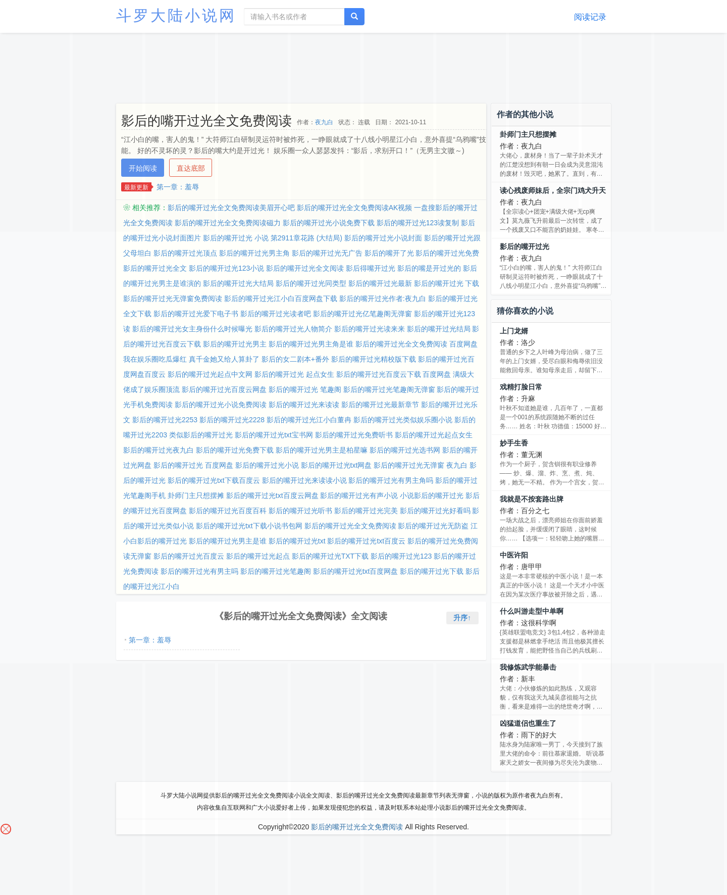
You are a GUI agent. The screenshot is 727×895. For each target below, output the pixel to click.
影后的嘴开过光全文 (155, 268)
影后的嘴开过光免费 (447, 253)
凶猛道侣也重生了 (528, 723)
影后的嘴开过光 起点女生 (294, 374)
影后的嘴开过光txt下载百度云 (214, 480)
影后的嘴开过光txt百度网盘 (355, 571)
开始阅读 (143, 168)
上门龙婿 (514, 331)
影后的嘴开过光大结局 (238, 283)
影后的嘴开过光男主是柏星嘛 (322, 450)
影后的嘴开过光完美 (366, 511)
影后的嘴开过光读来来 (369, 329)
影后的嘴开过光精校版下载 (373, 359)
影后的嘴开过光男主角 (254, 253)
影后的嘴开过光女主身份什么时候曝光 (192, 329)
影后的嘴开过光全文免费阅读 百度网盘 (416, 344)
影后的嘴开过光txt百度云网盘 (272, 495)
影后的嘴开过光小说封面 (383, 238)
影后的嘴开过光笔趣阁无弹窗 (389, 389)
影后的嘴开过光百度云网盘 (224, 389)
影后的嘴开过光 (524, 246)
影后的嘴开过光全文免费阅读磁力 (228, 223)
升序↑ (462, 618)
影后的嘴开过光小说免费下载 (329, 223)
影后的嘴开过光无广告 (327, 253)
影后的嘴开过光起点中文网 (210, 374)
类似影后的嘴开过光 (201, 435)
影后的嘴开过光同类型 (311, 283)
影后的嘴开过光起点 (258, 556)
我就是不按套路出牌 (531, 499)
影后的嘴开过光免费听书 (354, 435)
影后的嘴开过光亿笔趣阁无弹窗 (362, 314)
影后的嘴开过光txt (297, 541)
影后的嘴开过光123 (401, 556)
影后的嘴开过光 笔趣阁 (305, 389)
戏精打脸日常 (521, 387)
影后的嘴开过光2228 (232, 420)
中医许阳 (514, 555)
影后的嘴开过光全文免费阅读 (350, 526)
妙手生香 (514, 443)
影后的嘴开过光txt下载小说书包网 (249, 526)
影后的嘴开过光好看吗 (435, 511)
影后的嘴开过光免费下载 (235, 450)
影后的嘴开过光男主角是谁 (311, 344)
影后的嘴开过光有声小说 (359, 495)
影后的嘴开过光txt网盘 (336, 465)
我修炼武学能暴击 (528, 667)
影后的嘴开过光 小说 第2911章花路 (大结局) (272, 238)
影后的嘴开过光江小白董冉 (309, 420)
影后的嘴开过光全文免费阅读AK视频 (354, 208)
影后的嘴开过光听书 (300, 511)
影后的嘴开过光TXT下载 (330, 556)
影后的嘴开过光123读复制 (418, 223)
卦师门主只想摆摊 (196, 495)
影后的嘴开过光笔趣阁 (275, 571)
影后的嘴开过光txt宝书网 (274, 435)
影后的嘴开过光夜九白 (158, 450)
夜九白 (324, 122)
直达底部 (191, 168)
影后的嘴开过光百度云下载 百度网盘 (393, 374)
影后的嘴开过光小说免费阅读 (221, 405)
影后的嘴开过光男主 (235, 344)
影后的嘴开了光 (389, 253)
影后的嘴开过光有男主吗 (199, 571)
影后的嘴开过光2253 (164, 420)
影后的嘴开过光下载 (431, 571)
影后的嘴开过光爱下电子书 (195, 314)
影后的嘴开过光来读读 (304, 405)
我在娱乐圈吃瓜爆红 (155, 359)
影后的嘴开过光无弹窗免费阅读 (172, 298)
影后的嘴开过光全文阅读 (305, 268)
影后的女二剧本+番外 (295, 359)
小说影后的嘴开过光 (431, 495)
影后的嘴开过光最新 (380, 283)
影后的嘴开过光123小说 (226, 268)
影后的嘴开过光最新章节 (380, 405)
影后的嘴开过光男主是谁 (228, 541)
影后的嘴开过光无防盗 (433, 526)
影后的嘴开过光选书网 (405, 450)
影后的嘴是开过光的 (429, 268)
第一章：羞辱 (178, 187)
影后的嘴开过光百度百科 (228, 511)
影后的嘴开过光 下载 (447, 283)
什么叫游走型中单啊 (531, 611)
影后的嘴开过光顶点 (185, 253)
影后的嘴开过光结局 (439, 329)
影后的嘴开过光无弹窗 (409, 465)
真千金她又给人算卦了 (224, 359)
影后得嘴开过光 (370, 268)
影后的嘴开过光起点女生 (434, 435)
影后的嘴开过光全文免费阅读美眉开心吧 (231, 208)
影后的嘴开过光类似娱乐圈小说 (402, 420)
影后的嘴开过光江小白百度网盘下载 (280, 298)
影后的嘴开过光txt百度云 (366, 541)
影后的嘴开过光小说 (267, 465)
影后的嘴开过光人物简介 (293, 329)
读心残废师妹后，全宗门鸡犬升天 (553, 190)
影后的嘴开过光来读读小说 (304, 480)
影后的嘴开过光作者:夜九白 (382, 298)
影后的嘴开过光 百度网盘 (193, 465)
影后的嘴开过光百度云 (188, 556)
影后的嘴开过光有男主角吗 (390, 480)
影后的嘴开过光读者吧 (275, 314)
